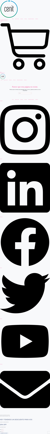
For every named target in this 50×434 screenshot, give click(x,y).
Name (1, 429)
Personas (25, 99)
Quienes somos (17, 99)
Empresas (21, 99)
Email (1, 431)
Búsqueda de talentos (31, 99)
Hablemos (36, 99)
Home (13, 99)
